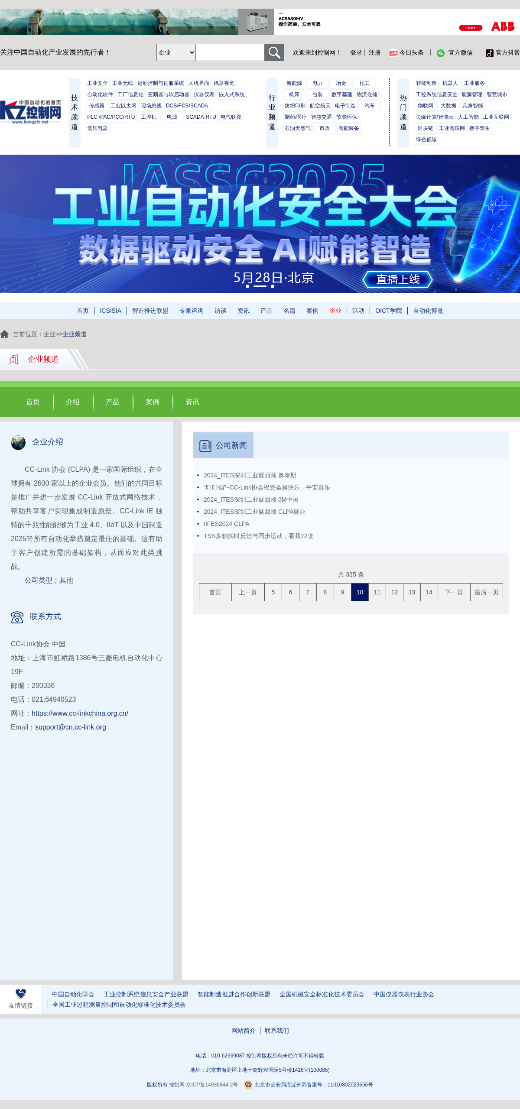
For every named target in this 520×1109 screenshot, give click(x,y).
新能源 (294, 83)
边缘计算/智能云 (435, 117)
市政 (324, 128)
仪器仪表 (204, 94)
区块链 (425, 128)
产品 (266, 310)
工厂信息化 (130, 94)
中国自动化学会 (73, 994)
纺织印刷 (295, 106)
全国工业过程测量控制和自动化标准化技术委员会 (119, 1005)
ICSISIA (110, 310)
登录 (356, 52)
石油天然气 (298, 128)
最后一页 (486, 592)
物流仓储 (367, 94)
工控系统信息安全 (437, 94)
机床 (294, 94)
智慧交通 (321, 117)
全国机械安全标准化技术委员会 (322, 994)
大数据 (448, 106)
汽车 (369, 106)
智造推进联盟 (150, 310)
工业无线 (122, 83)
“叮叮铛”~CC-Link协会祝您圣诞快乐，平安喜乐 (267, 487)
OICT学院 (388, 310)
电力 (317, 83)
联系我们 (277, 1030)
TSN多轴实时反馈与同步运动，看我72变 (259, 535)
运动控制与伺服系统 (160, 83)
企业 (335, 310)
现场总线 (151, 106)
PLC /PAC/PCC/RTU (111, 117)
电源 (172, 117)
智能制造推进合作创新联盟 (234, 994)
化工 (364, 83)
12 (394, 592)
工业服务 (474, 83)
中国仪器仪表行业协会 (404, 994)
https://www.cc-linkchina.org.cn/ (80, 713)
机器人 (450, 83)
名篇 (289, 310)
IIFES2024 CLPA (227, 523)
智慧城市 (497, 94)
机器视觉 (224, 83)
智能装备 (348, 128)
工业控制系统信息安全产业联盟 (146, 994)
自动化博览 (428, 310)
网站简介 (243, 1030)
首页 (83, 310)
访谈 (220, 310)
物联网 (425, 106)
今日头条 (407, 53)
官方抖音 (503, 53)
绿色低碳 (426, 139)
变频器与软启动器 (168, 94)
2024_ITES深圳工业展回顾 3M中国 (251, 499)
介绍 (73, 401)
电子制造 (345, 106)
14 (429, 592)
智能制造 (426, 83)
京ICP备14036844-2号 (212, 1085)
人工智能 (468, 117)
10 (360, 592)
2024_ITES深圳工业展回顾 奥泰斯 (250, 475)
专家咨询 (191, 310)
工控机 (148, 117)
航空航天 (320, 106)
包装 (317, 94)
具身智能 (472, 106)
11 (377, 592)
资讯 (243, 310)
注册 (375, 52)
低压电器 (97, 128)
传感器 (96, 106)
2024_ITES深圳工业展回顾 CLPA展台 (255, 511)
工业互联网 (496, 117)
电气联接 (231, 117)
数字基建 (342, 94)
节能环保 (346, 117)
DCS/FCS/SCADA (187, 106)
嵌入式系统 (232, 94)
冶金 (341, 83)
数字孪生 (479, 128)
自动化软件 (100, 94)
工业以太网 (123, 106)
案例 (312, 310)
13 (412, 592)
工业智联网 (452, 128)
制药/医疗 (296, 117)
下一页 (454, 592)
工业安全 (97, 83)
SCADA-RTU (201, 117)
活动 (358, 310)
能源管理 (472, 94)
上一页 (248, 592)
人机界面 (198, 83)
